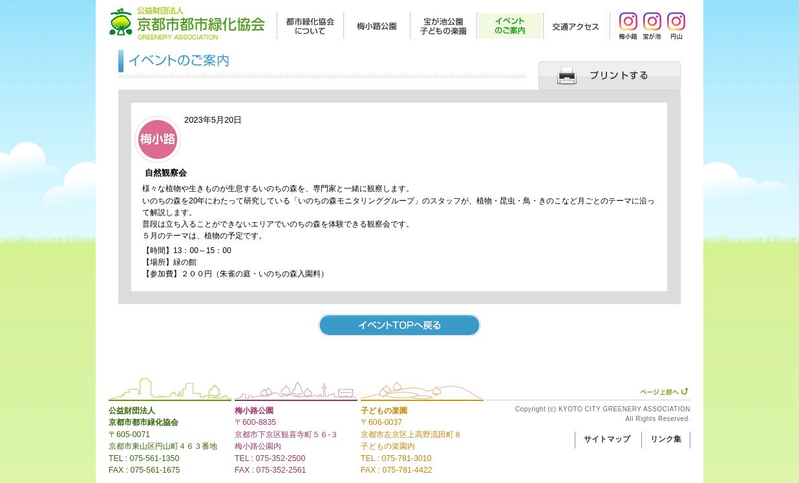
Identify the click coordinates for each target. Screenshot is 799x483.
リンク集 (665, 439)
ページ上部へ (664, 391)
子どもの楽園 (384, 410)
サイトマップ (607, 439)
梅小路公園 (254, 410)
